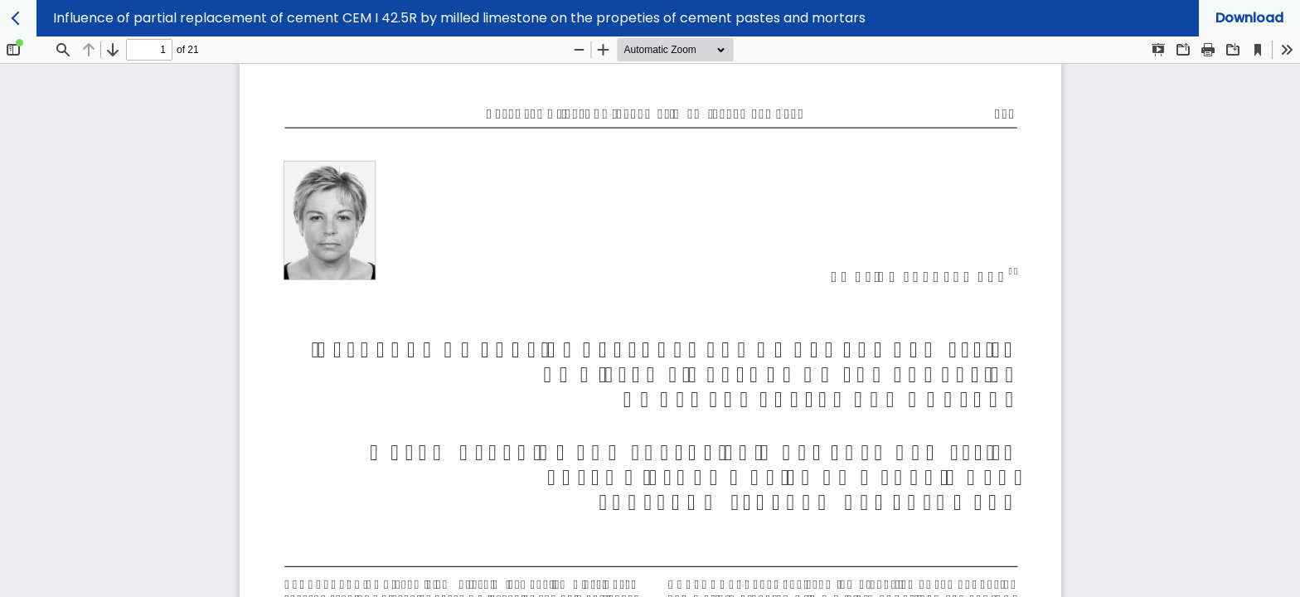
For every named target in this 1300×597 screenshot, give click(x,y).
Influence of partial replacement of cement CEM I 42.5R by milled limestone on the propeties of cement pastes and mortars (459, 17)
